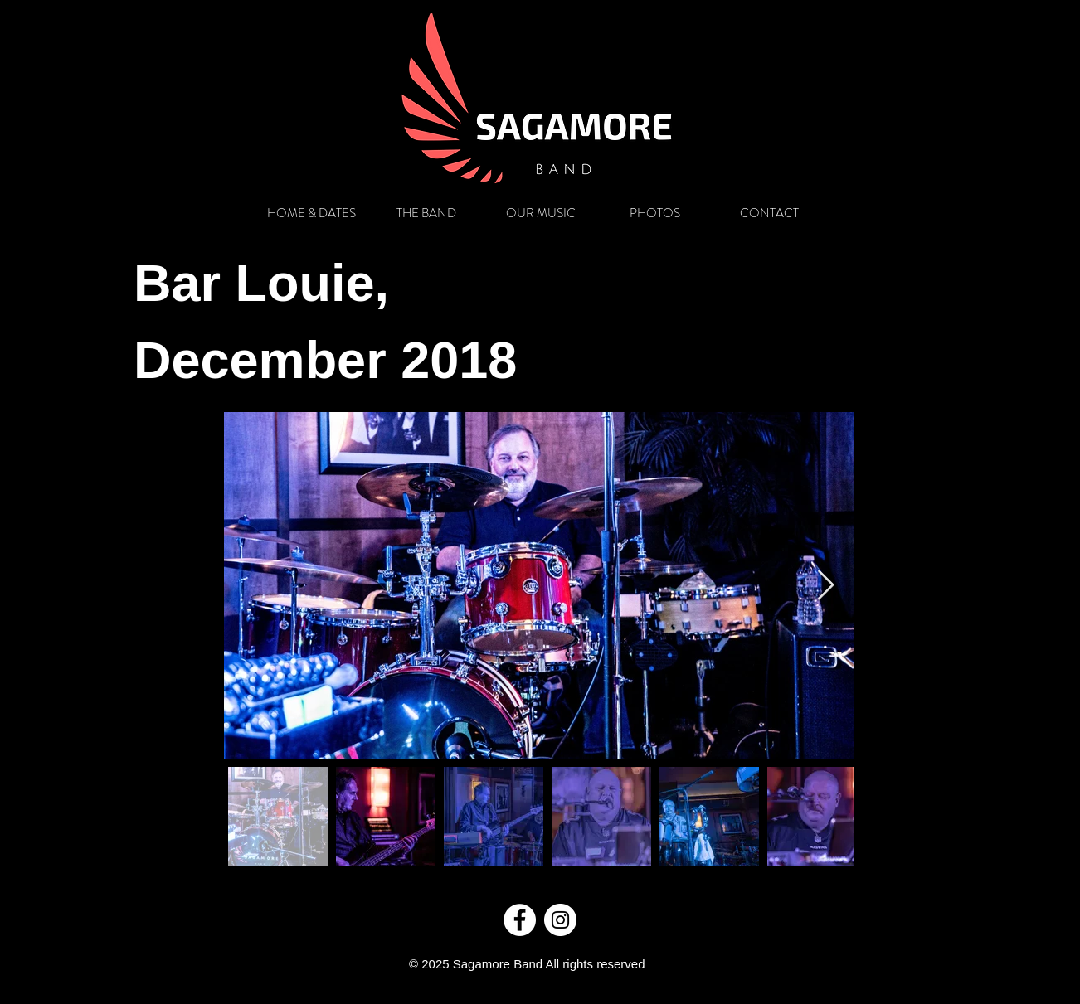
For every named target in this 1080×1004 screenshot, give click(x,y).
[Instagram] (560, 920)
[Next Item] (825, 586)
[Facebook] (520, 920)
